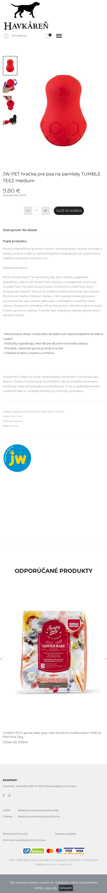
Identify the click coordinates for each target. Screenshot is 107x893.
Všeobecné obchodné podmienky (38, 810)
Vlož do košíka (69, 211)
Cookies (7, 816)
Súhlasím (66, 888)
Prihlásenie (19, 35)
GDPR (6, 810)
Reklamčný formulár (15, 833)
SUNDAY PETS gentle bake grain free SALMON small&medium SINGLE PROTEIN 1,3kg (52, 735)
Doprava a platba (65, 833)
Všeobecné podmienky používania (39, 816)
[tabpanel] (63, 110)
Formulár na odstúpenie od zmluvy (24, 840)
